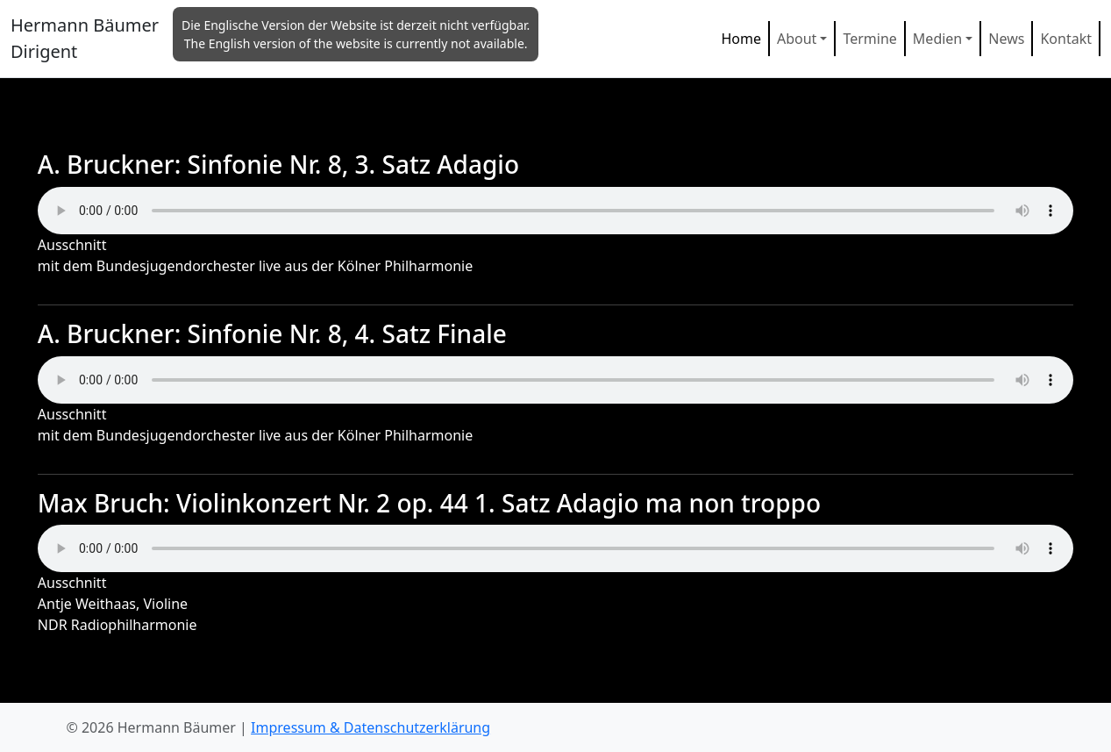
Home (741, 38)
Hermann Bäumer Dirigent (85, 38)
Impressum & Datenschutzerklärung (370, 727)
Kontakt (1066, 38)
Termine (869, 38)
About (796, 38)
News (1006, 38)
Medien (937, 38)
